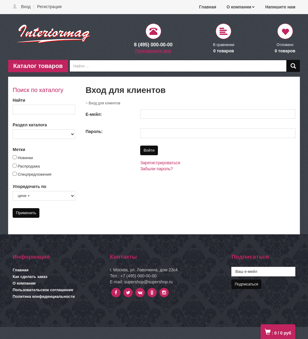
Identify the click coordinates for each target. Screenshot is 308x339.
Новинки (25, 158)
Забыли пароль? (156, 168)
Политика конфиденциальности (44, 296)
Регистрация (49, 6)
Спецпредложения (34, 174)
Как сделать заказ (30, 276)
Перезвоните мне (153, 50)
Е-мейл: (94, 114)
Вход (26, 6)
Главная (207, 7)
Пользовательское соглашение (43, 290)
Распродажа (29, 166)
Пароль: (94, 131)
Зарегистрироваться (160, 162)
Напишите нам (280, 7)
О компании (238, 7)
